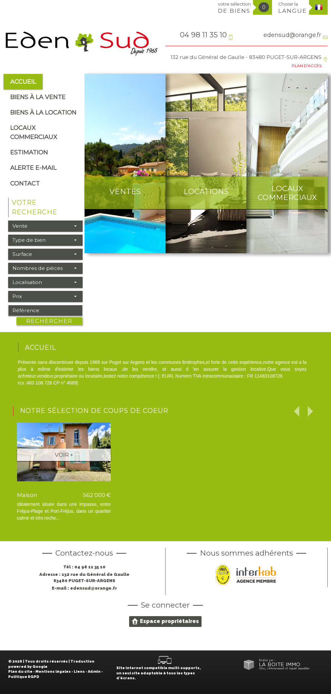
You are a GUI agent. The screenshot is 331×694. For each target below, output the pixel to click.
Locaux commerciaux (33, 132)
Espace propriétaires (165, 621)
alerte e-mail (33, 167)
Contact (25, 183)
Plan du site (20, 671)
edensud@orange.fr (292, 34)
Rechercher (49, 321)
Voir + (64, 455)
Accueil (23, 81)
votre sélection (234, 7)
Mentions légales (53, 671)
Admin (94, 671)
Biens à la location (43, 112)
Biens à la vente (38, 97)
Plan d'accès (306, 65)
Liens (79, 671)
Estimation (29, 152)
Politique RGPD (23, 677)
